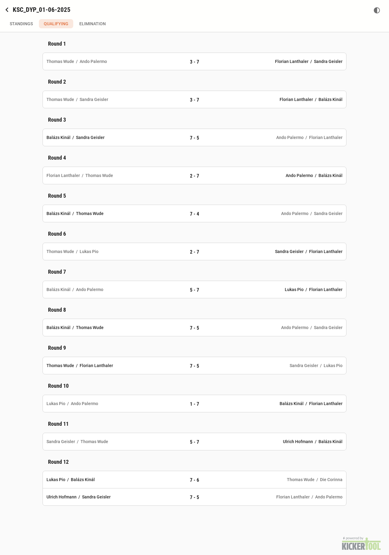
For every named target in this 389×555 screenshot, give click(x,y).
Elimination (92, 23)
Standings (21, 23)
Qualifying (56, 23)
